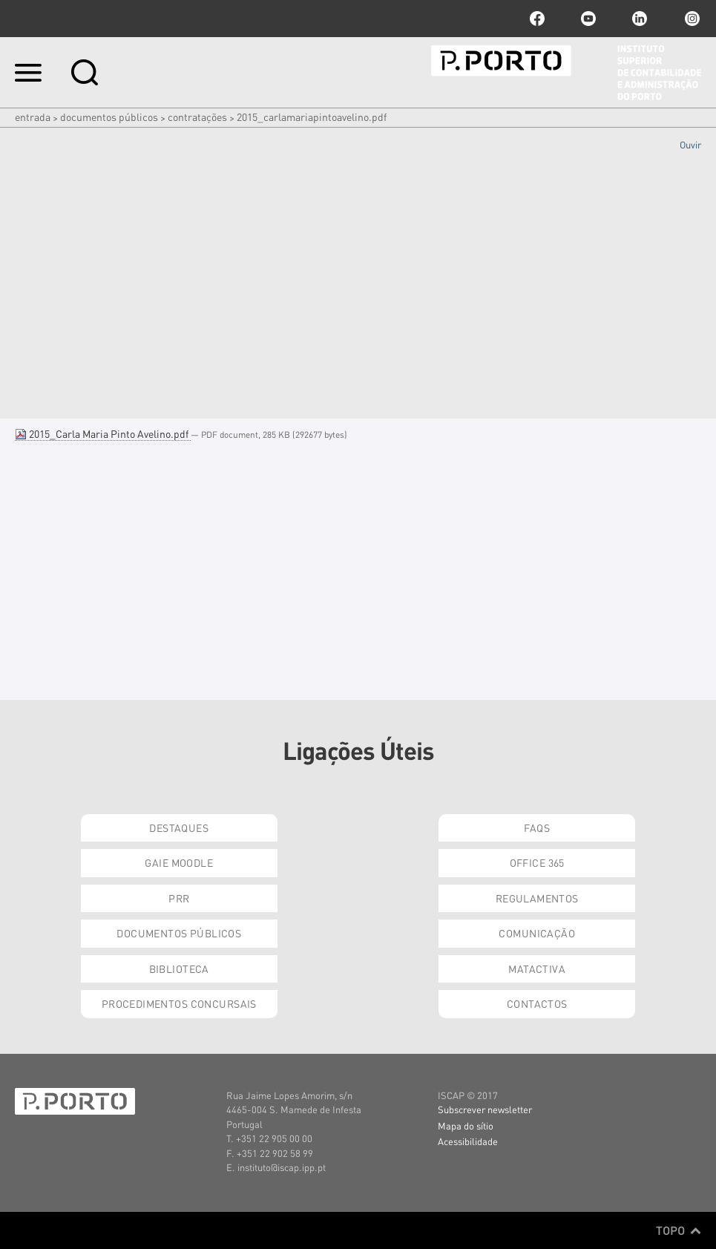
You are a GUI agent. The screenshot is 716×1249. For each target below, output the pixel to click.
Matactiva (536, 968)
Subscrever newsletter (485, 1109)
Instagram (690, 18)
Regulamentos (537, 898)
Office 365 (537, 862)
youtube (588, 18)
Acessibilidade (468, 1141)
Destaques (178, 827)
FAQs (537, 827)
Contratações (197, 116)
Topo (678, 1230)
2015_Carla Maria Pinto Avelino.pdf (103, 433)
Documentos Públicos (109, 116)
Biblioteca (179, 968)
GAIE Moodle (179, 862)
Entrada (32, 116)
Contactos (537, 1003)
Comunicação (537, 933)
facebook (537, 18)
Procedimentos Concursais (179, 1003)
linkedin (639, 18)
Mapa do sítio (465, 1125)
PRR (178, 898)
